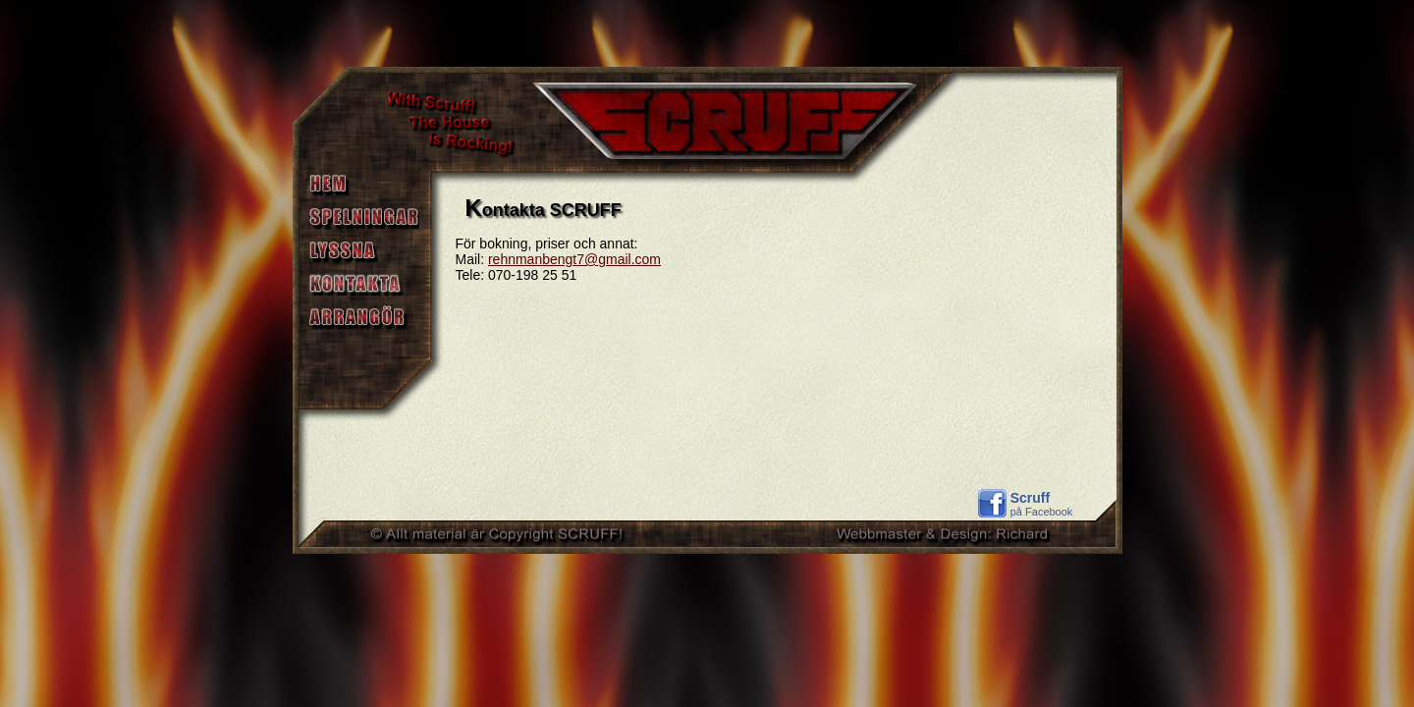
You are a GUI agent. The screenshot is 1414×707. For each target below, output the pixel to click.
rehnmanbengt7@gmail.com (574, 259)
